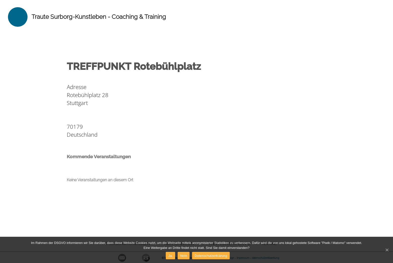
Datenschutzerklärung (211, 256)
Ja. (170, 256)
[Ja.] (386, 249)
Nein (183, 256)
